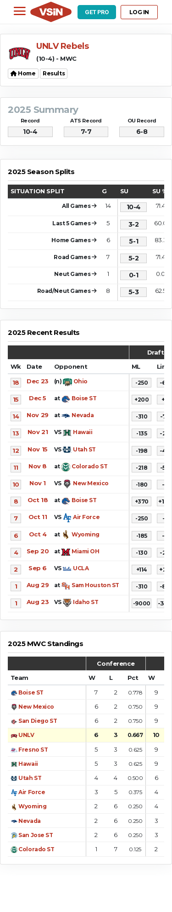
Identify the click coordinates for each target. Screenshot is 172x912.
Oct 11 (37, 516)
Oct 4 (38, 534)
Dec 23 (37, 381)
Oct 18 (38, 500)
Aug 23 (38, 601)
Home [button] (23, 73)
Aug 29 (38, 585)
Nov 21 (38, 431)
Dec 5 (37, 398)
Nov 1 (37, 483)
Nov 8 (37, 466)
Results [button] (54, 73)
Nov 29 (37, 415)
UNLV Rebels (62, 46)
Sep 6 (37, 568)
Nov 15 (37, 449)
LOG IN (139, 12)
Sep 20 (38, 551)
